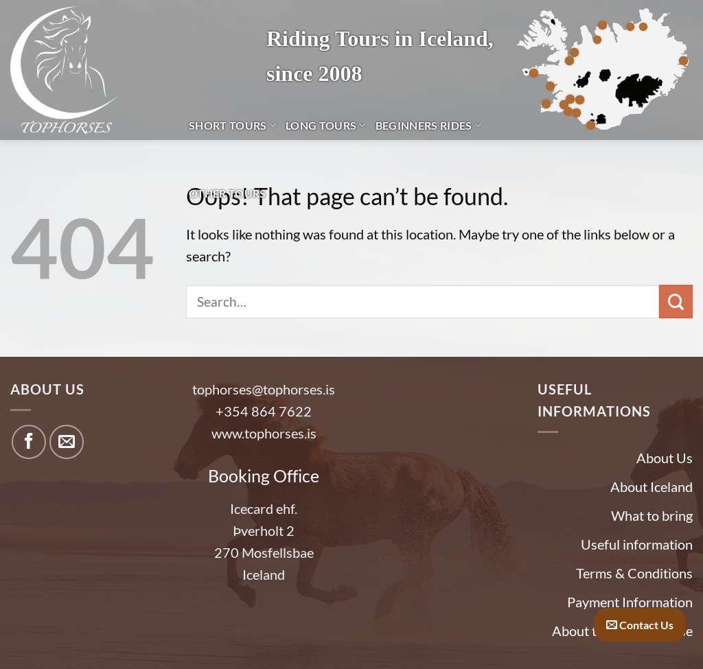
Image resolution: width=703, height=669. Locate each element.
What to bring (652, 515)
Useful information (637, 544)
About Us (664, 457)
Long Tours (326, 125)
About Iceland (651, 486)
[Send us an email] (66, 442)
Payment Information (630, 602)
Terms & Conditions (634, 573)
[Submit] (676, 301)
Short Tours (232, 125)
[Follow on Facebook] (29, 442)
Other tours (227, 193)
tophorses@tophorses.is (263, 389)
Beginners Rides (428, 125)
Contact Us (639, 624)
